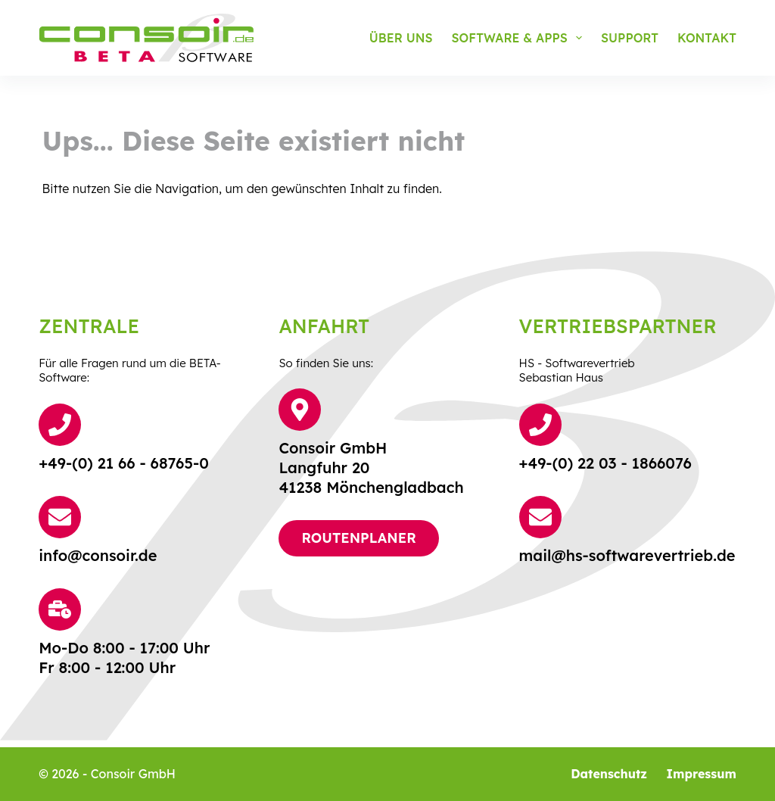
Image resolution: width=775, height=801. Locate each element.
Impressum (701, 773)
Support (629, 37)
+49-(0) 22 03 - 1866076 (605, 462)
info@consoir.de (98, 555)
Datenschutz (609, 773)
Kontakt (706, 37)
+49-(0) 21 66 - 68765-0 (124, 462)
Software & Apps (520, 38)
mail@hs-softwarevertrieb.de (627, 555)
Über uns (401, 37)
